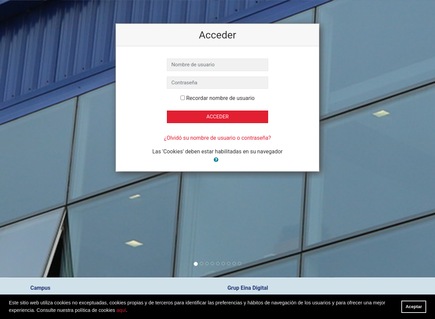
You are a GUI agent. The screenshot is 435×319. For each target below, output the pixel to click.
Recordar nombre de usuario (220, 98)
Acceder (217, 117)
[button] (217, 160)
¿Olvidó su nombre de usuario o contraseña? (217, 138)
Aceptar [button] (414, 306)
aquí (121, 310)
